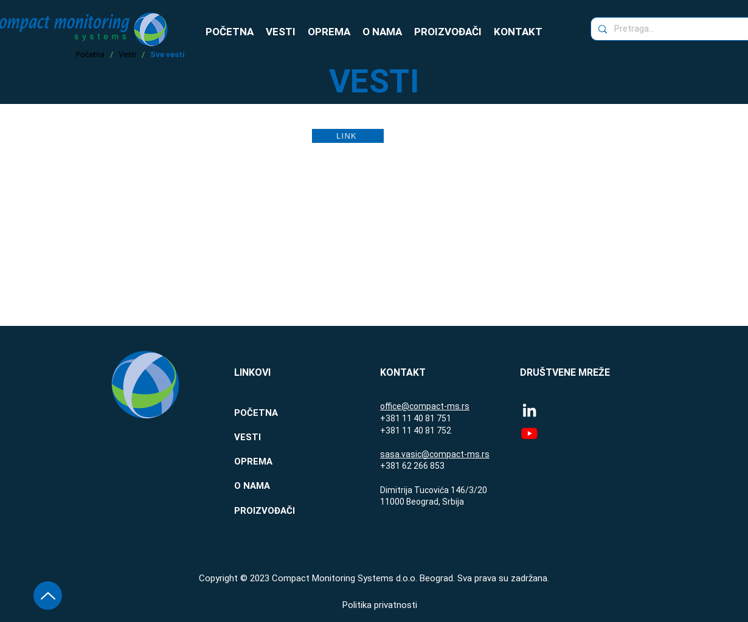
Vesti (127, 54)
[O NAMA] (277, 486)
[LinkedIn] (529, 410)
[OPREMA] (277, 461)
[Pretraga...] (670, 29)
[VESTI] (277, 437)
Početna (90, 54)
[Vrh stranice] (47, 595)
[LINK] (348, 136)
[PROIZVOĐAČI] (277, 511)
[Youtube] (529, 433)
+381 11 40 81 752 (415, 430)
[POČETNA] (277, 413)
